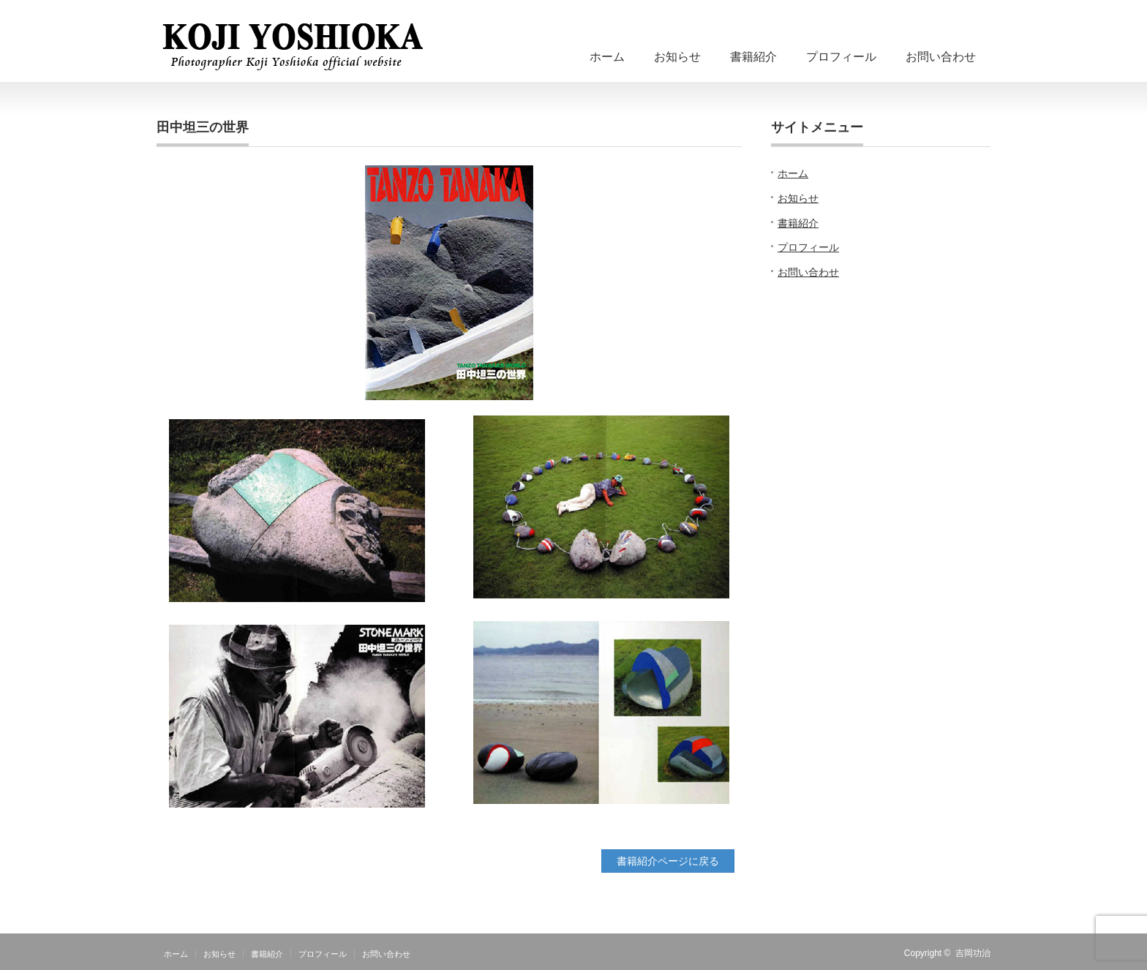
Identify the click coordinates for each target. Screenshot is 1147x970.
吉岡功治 (972, 953)
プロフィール (841, 56)
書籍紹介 (753, 56)
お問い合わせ (941, 56)
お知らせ (677, 56)
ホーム (607, 56)
